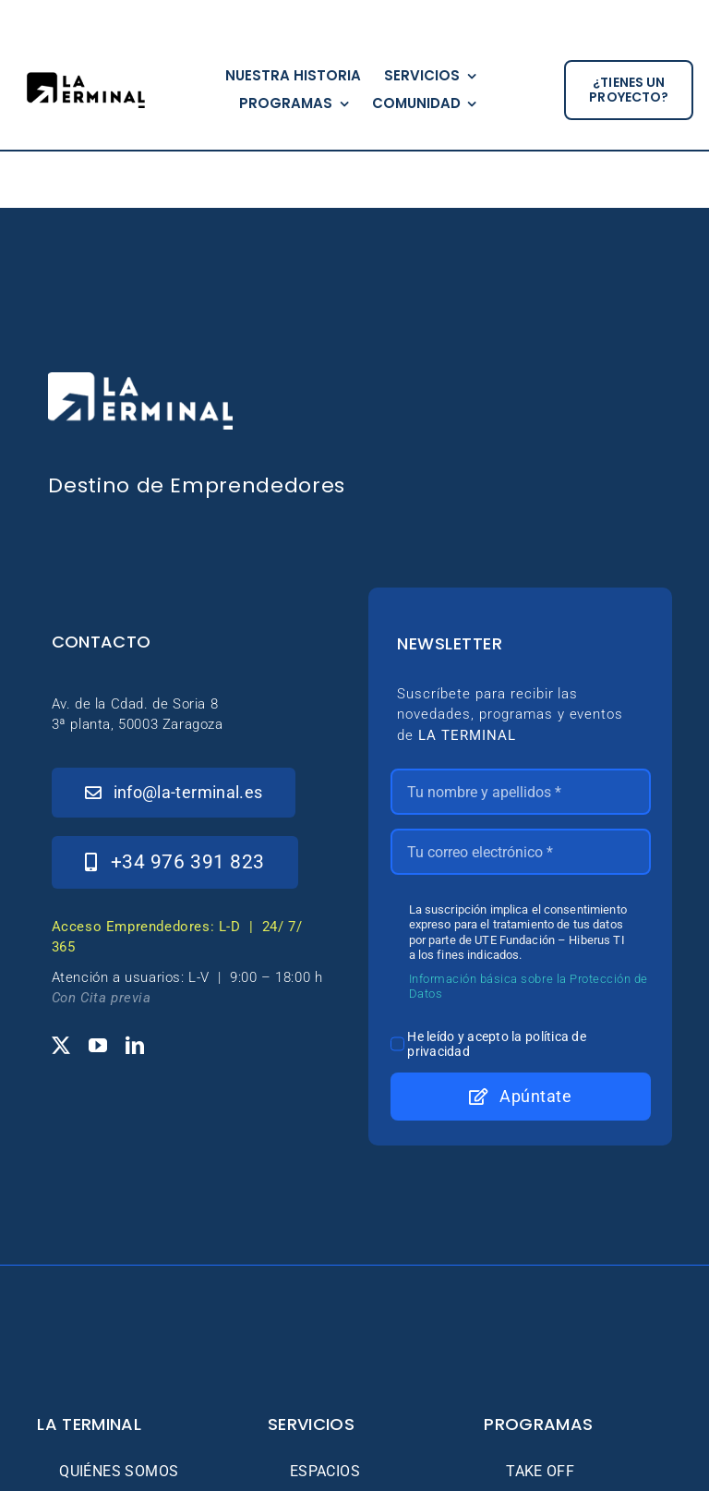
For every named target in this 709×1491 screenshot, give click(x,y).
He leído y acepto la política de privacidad (496, 1044)
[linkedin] (135, 1045)
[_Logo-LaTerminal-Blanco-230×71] (140, 380)
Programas (538, 1424)
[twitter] (61, 1045)
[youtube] (98, 1045)
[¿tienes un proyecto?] (628, 90)
